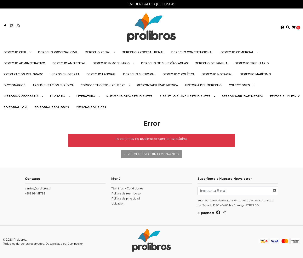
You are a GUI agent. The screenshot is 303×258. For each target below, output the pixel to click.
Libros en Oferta (65, 74)
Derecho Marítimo (255, 74)
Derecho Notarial (217, 74)
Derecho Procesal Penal (143, 52)
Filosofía (57, 96)
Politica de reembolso (126, 193)
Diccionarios (14, 85)
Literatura (85, 96)
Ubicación (117, 203)
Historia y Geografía (20, 96)
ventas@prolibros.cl (38, 188)
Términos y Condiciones (127, 188)
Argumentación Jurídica (53, 85)
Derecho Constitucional (192, 52)
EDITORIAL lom (15, 107)
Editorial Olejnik (285, 96)
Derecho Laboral (101, 74)
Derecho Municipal (139, 74)
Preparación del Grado (23, 74)
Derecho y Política (179, 74)
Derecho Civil (15, 52)
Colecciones (239, 85)
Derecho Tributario (252, 63)
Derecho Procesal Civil (58, 52)
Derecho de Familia (211, 63)
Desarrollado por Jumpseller (64, 243)
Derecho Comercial (237, 52)
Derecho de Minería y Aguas (164, 63)
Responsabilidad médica (157, 85)
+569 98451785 (35, 193)
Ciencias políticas (91, 107)
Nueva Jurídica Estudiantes (129, 96)
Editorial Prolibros (51, 107)
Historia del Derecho (203, 85)
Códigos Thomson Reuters (103, 85)
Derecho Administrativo (24, 63)
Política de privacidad (125, 198)
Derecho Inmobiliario (111, 63)
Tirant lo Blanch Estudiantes (185, 96)
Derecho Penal (98, 52)
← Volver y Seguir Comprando (151, 154)
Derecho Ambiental (69, 63)
